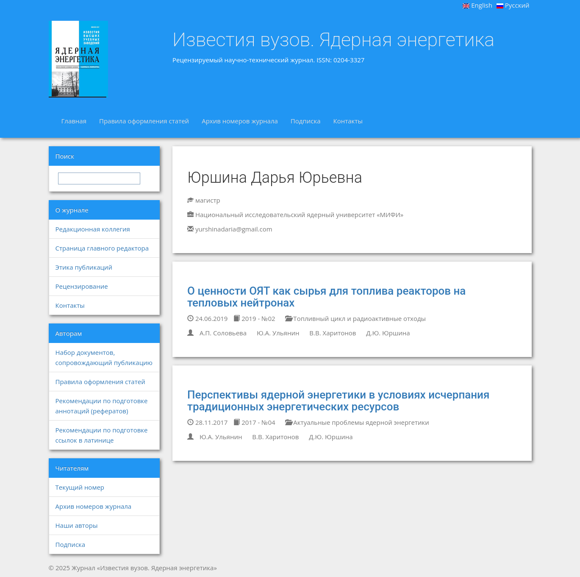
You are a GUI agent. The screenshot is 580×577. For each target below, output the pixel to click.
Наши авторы (77, 525)
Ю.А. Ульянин (278, 333)
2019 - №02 (254, 318)
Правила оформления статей (144, 121)
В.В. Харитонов (332, 333)
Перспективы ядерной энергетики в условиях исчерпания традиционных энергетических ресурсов (338, 400)
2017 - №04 (254, 422)
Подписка (306, 121)
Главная (73, 121)
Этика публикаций (84, 267)
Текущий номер (80, 487)
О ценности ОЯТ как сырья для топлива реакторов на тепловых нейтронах (326, 296)
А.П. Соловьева (223, 333)
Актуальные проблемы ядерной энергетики (357, 422)
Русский (513, 5)
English (477, 5)
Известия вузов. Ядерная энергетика (333, 39)
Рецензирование (82, 286)
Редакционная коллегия (93, 229)
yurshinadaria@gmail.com (233, 229)
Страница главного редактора (102, 248)
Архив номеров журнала (240, 121)
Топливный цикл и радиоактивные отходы (355, 318)
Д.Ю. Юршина (388, 333)
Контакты (348, 121)
